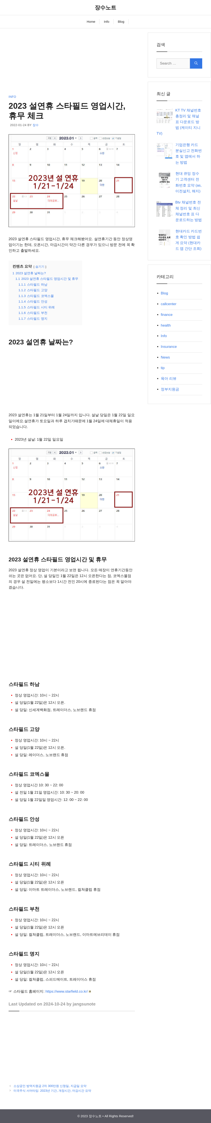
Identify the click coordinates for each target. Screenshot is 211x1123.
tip (163, 368)
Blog (121, 21)
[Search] (196, 63)
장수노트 (105, 8)
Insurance (169, 347)
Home (91, 21)
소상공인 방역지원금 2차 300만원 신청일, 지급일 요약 (50, 1086)
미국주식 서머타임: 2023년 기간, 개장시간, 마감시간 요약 (52, 1090)
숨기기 (39, 266)
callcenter (168, 304)
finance (167, 315)
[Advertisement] (71, 63)
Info (106, 21)
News (165, 357)
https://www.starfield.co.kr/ (68, 991)
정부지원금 (170, 389)
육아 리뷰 (168, 379)
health (166, 325)
